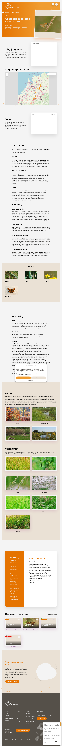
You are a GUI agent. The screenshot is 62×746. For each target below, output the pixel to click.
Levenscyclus (16, 27)
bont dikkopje (34, 249)
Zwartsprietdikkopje (16, 249)
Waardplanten (8, 449)
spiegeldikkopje (16, 250)
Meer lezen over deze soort (28, 238)
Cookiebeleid (30, 380)
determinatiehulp (46, 238)
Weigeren (38, 377)
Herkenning (24, 27)
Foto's (6, 28)
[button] (7, 71)
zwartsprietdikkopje (19, 235)
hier (56, 741)
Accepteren (23, 377)
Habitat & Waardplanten (15, 28)
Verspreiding (8, 27)
